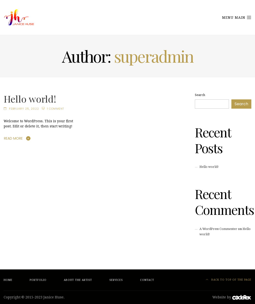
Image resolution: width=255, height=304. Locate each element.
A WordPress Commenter (218, 229)
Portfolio (38, 280)
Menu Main (236, 17)
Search (200, 95)
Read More (13, 138)
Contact (147, 280)
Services (116, 280)
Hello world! (30, 98)
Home (8, 280)
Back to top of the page (228, 279)
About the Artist (78, 280)
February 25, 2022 (24, 109)
